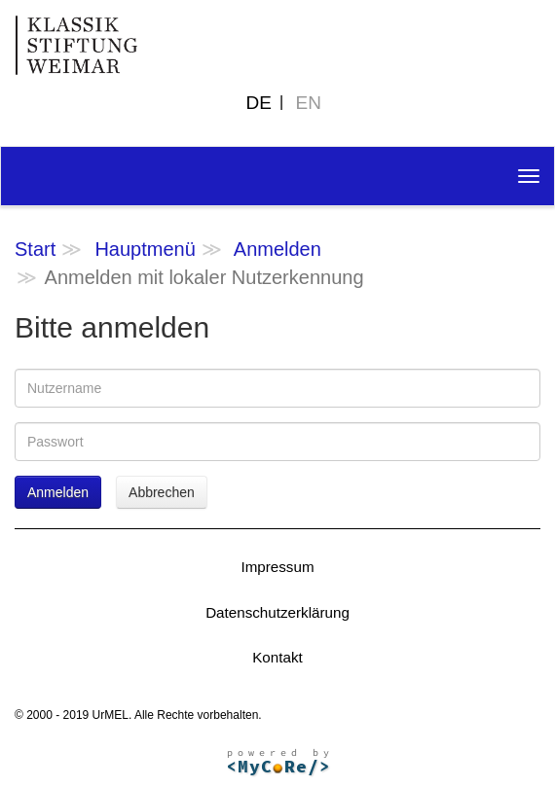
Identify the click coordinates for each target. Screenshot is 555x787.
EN (308, 102)
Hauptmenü (144, 249)
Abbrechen (162, 492)
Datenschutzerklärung (277, 612)
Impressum (277, 566)
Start (35, 249)
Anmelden (277, 249)
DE (259, 102)
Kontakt (277, 657)
